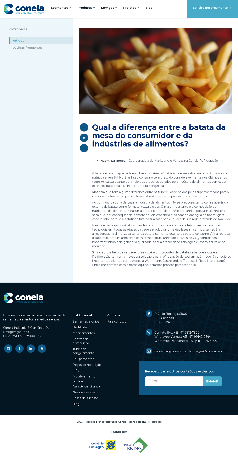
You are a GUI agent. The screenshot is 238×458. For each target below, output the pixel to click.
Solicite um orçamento (212, 8)
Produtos (86, 8)
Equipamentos (83, 359)
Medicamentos (84, 333)
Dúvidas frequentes (27, 48)
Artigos (18, 40)
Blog (149, 8)
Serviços (109, 8)
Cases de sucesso (85, 398)
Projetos (131, 8)
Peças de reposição (87, 365)
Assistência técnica (86, 386)
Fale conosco (116, 321)
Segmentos (61, 8)
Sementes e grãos (86, 321)
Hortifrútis (80, 327)
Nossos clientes (84, 392)
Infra (76, 370)
